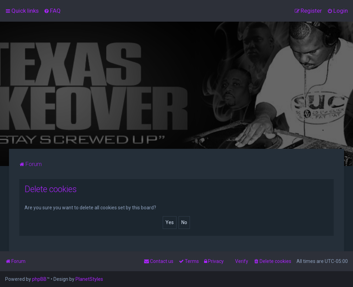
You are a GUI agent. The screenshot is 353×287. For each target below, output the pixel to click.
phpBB (39, 279)
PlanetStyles (89, 279)
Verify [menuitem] (241, 261)
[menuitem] (52, 10)
